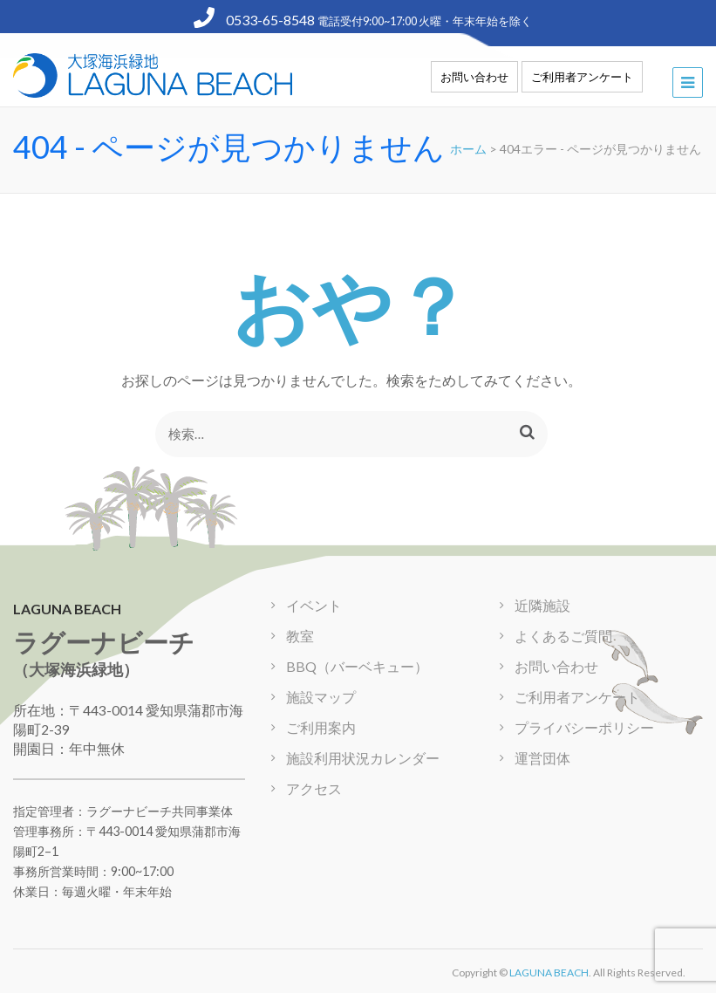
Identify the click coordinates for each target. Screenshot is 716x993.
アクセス (314, 788)
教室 (300, 635)
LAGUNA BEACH (549, 972)
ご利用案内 (321, 727)
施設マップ (321, 696)
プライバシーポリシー (584, 727)
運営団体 (542, 758)
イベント (314, 605)
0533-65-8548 (255, 19)
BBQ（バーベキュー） (357, 666)
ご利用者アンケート (582, 77)
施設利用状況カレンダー (363, 758)
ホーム (468, 148)
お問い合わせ (474, 77)
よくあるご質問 (563, 635)
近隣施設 (542, 605)
